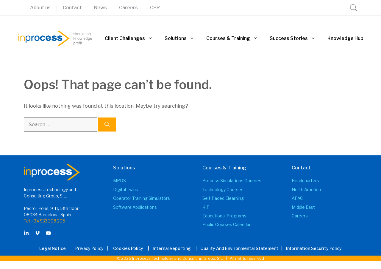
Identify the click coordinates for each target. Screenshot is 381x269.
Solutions (182, 38)
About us (40, 7)
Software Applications (135, 207)
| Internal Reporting (167, 248)
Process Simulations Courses (231, 180)
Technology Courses (222, 189)
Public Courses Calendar (226, 224)
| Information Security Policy (310, 248)
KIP (206, 207)
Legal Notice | (56, 248)
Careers (128, 7)
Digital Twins (125, 189)
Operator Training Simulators (141, 198)
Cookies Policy (128, 248)
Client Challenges (132, 38)
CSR (155, 7)
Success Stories (295, 38)
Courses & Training (235, 38)
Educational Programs (224, 215)
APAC (297, 198)
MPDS (119, 180)
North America (306, 189)
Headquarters (305, 180)
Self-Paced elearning (223, 198)
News (100, 7)
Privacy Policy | (93, 248)
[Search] (107, 125)
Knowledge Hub (345, 38)
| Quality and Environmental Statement (235, 248)
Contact (72, 7)
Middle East (303, 207)
